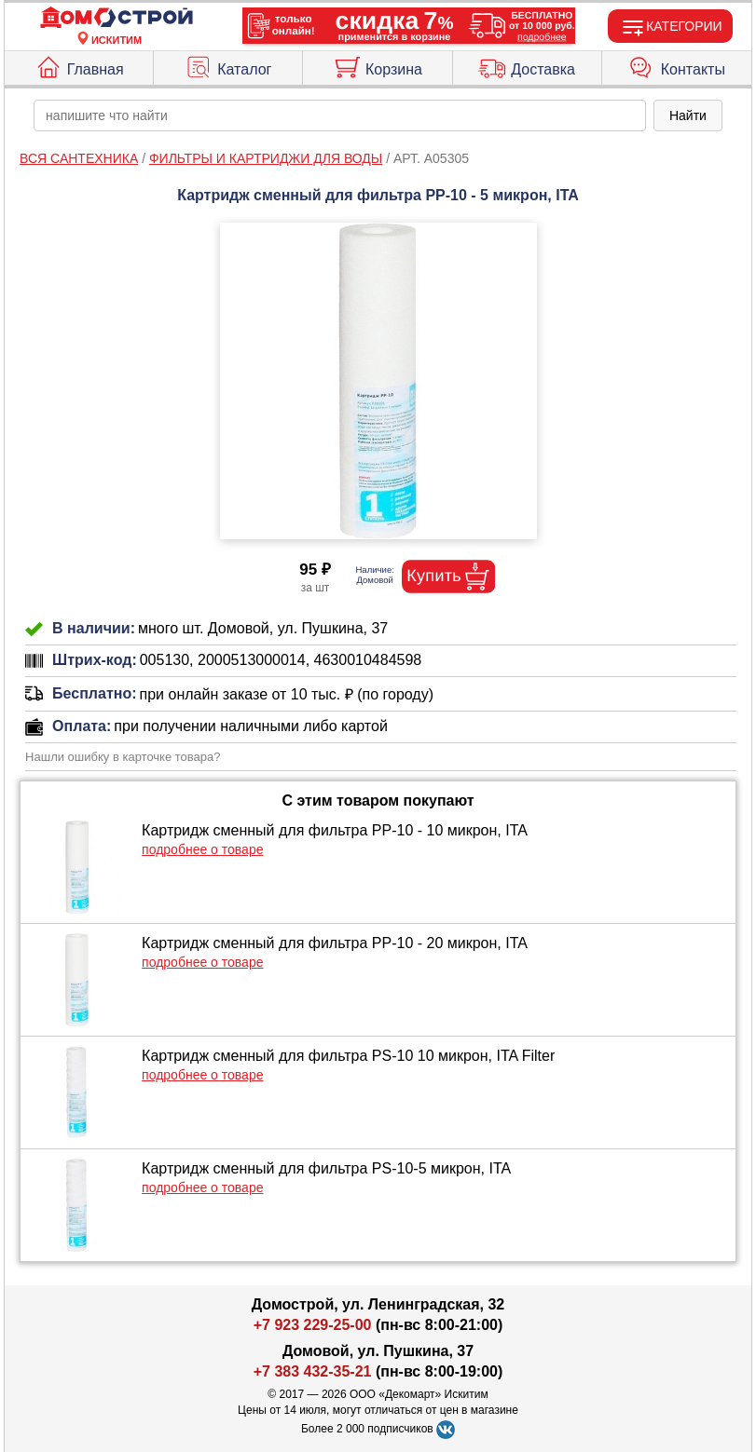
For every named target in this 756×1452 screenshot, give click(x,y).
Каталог (228, 65)
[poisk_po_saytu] (340, 115)
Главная (79, 65)
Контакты (676, 65)
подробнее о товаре (202, 849)
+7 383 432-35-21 (313, 1371)
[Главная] (116, 18)
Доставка (526, 65)
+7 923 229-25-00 (315, 1325)
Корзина (377, 65)
